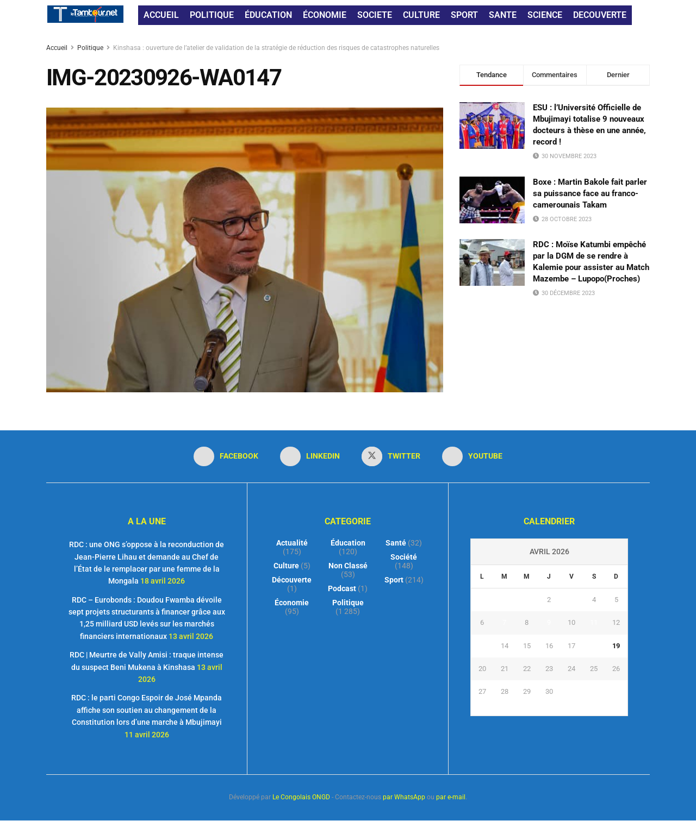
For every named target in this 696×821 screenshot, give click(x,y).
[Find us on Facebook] (226, 456)
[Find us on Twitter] (391, 456)
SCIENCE (544, 15)
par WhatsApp (404, 797)
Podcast (342, 588)
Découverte (292, 579)
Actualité (292, 542)
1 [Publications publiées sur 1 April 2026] (527, 600)
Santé (396, 542)
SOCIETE (374, 15)
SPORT (464, 15)
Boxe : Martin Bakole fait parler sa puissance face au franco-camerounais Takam (590, 193)
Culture (286, 565)
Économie (292, 602)
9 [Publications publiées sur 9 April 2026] (549, 622)
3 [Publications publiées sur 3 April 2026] (572, 600)
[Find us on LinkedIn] (310, 456)
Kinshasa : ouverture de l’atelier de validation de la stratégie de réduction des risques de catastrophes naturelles (276, 48)
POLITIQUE (212, 15)
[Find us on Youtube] (472, 456)
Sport (393, 579)
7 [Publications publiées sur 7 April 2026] (504, 622)
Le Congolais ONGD (301, 797)
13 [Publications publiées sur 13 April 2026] (482, 646)
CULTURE (421, 15)
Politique (90, 48)
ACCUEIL (161, 15)
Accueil (57, 48)
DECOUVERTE (599, 15)
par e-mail (450, 797)
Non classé (348, 565)
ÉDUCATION (268, 15)
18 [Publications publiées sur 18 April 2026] (594, 646)
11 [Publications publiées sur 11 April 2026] (594, 622)
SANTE (503, 15)
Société (403, 557)
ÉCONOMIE (324, 15)
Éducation (348, 542)
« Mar (546, 709)
